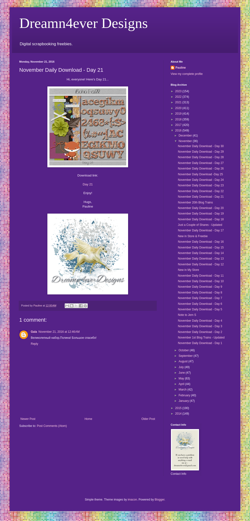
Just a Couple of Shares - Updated (200, 225)
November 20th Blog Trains (195, 202)
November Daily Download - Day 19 (201, 213)
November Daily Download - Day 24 (201, 180)
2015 (178, 408)
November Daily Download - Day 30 (201, 146)
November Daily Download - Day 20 (201, 208)
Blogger (159, 499)
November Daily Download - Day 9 (200, 286)
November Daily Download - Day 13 (201, 258)
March (183, 389)
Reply (34, 343)
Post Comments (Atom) (52, 426)
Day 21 (88, 184)
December (186, 135)
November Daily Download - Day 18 (201, 219)
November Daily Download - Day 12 (201, 264)
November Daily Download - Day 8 (200, 292)
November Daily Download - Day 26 (201, 168)
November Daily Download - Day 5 (200, 309)
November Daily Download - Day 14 (201, 253)
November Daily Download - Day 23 (201, 185)
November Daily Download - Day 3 (200, 326)
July (182, 367)
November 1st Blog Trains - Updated (201, 337)
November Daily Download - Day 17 (201, 230)
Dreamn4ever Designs (83, 23)
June (182, 372)
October (184, 350)
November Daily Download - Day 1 (200, 343)
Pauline (180, 67)
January (184, 401)
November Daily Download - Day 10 (201, 281)
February (185, 395)
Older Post (148, 419)
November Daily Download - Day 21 (201, 196)
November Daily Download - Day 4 (200, 320)
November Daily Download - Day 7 (200, 298)
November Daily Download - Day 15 (201, 247)
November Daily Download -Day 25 (200, 174)
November (186, 141)
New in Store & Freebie (193, 236)
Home (88, 419)
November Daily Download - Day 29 (201, 151)
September (186, 356)
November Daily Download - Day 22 (201, 191)
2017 (178, 125)
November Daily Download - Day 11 (201, 275)
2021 (178, 102)
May (182, 378)
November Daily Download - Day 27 (201, 163)
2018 (178, 119)
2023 (178, 91)
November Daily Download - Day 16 (201, 241)
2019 (178, 113)
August (183, 361)
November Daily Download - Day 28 (201, 157)
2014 (178, 413)
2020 (178, 108)
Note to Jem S (187, 315)
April (182, 384)
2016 (178, 130)
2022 (178, 96)
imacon (132, 499)
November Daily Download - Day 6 (200, 304)
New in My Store (188, 270)
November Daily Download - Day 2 (200, 332)
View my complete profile (187, 74)
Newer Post (27, 419)
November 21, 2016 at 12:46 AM (59, 331)
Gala (34, 331)
